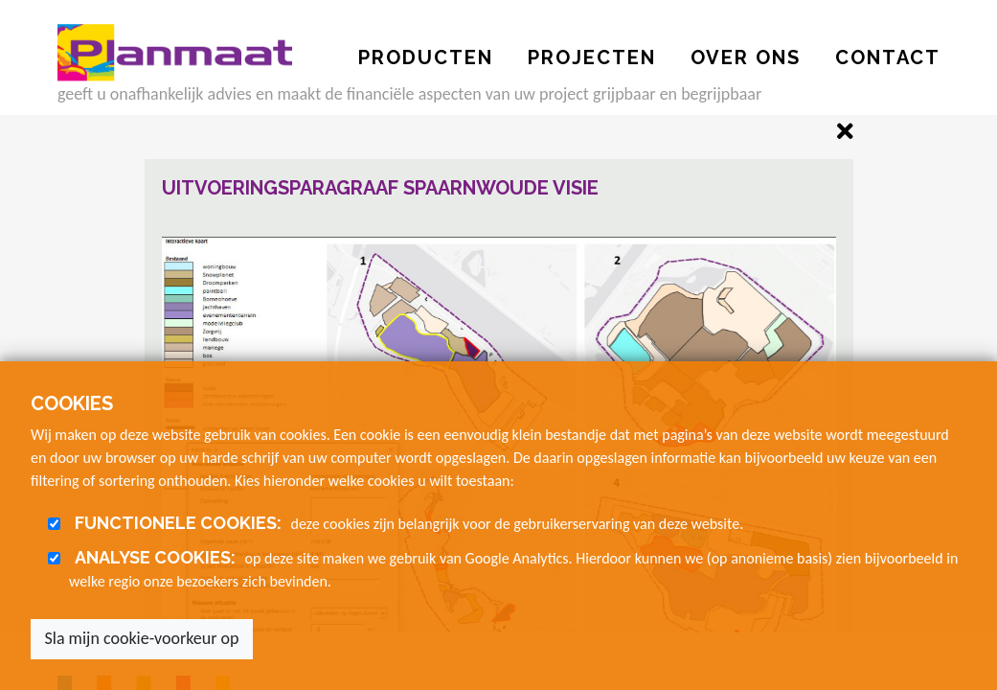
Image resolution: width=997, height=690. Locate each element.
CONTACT (887, 57)
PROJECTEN (592, 57)
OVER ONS (746, 57)
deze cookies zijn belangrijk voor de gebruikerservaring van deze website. (406, 523)
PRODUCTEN (425, 57)
